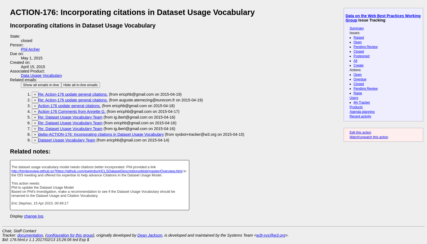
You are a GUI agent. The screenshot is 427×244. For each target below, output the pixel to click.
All (355, 61)
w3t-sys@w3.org (270, 235)
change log (33, 216)
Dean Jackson (150, 235)
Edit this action (360, 132)
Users (354, 98)
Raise (357, 93)
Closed (358, 51)
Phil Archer (30, 49)
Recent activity (360, 116)
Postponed (361, 56)
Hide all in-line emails (80, 85)
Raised (358, 38)
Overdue (359, 79)
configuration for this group (70, 235)
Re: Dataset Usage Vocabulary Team (70, 117)
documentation (30, 235)
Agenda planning (362, 112)
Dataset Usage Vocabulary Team (66, 140)
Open (357, 42)
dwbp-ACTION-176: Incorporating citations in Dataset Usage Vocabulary (101, 134)
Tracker (361, 102)
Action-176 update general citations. (69, 106)
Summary (357, 28)
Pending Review (365, 47)
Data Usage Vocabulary (41, 75)
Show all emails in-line (41, 85)
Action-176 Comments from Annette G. (72, 111)
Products (356, 107)
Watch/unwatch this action (369, 137)
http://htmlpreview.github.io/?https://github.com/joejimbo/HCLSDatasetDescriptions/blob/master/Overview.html (97, 171)
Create (358, 65)
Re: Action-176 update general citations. (73, 94)
